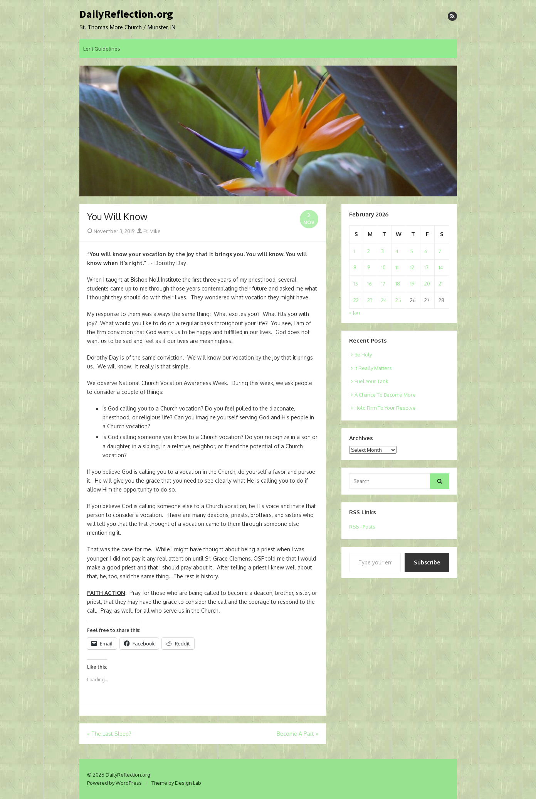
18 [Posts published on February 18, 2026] (397, 283)
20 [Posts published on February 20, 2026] (427, 283)
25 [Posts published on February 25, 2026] (398, 300)
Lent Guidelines (101, 49)
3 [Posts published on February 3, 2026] (382, 251)
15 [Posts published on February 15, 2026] (355, 283)
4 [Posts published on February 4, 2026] (396, 251)
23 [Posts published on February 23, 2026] (370, 300)
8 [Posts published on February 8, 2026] (354, 267)
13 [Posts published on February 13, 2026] (426, 267)
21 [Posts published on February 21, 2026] (441, 283)
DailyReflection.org (126, 14)
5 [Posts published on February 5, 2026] (411, 251)
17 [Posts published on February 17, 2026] (383, 283)
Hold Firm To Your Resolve (385, 408)
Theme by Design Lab (176, 783)
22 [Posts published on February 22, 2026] (356, 300)
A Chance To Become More (385, 395)
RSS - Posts (362, 527)
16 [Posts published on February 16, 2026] (369, 283)
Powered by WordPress (114, 783)
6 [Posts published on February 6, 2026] (425, 251)
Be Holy (363, 354)
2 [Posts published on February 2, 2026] (368, 251)
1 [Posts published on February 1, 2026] (354, 251)
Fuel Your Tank (371, 381)
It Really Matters (373, 368)
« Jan (354, 312)
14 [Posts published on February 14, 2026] (441, 267)
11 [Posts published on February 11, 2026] (396, 267)
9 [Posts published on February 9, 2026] (368, 267)
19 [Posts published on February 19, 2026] (412, 283)
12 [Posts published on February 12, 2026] (412, 267)
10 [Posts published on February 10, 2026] (383, 267)
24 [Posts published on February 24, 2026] (384, 300)
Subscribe (427, 562)
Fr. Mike (149, 231)
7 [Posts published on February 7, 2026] (440, 251)
